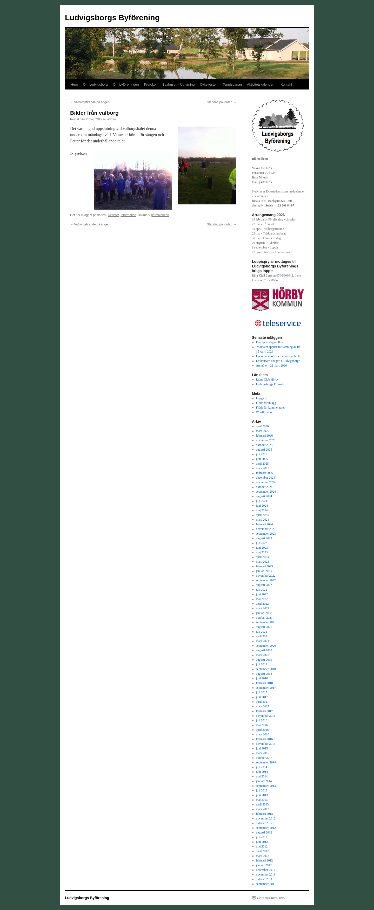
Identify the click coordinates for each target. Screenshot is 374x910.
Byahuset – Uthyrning (178, 84)
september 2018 (266, 669)
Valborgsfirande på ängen (90, 102)
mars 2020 (262, 655)
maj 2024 (262, 510)
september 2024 (266, 491)
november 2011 (266, 874)
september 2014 (266, 762)
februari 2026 (264, 435)
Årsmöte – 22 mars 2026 (271, 365)
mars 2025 (262, 468)
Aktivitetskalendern (261, 84)
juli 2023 (261, 543)
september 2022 (266, 580)
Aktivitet (113, 215)
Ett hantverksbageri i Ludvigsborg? (278, 361)
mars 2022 (262, 608)
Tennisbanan (232, 84)
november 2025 (266, 440)
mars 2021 (262, 641)
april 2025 (262, 463)
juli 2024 (261, 501)
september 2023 (266, 533)
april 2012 (262, 851)
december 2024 (265, 477)
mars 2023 (262, 561)
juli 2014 (261, 767)
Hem (74, 84)
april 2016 (262, 730)
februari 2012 (264, 860)
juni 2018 (262, 678)
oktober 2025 (264, 445)
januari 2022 (264, 613)
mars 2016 (262, 734)
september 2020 (266, 645)
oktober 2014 (264, 758)
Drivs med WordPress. (271, 898)
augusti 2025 (264, 449)
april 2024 (262, 515)
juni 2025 (262, 459)
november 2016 (266, 716)
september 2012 (266, 828)
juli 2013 (261, 790)
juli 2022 (261, 589)
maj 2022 (262, 599)
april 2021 (262, 636)
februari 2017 (264, 711)
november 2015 (266, 744)
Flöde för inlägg (266, 403)
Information (128, 215)
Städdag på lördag (221, 102)
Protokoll (150, 84)
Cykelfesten (208, 84)
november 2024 (266, 482)
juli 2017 (261, 692)
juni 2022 (262, 594)
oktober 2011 (264, 879)
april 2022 (262, 603)
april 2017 (262, 702)
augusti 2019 (264, 659)
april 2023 (262, 557)
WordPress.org (265, 412)
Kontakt (286, 84)
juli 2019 (261, 664)
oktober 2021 (264, 617)
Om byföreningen (126, 84)
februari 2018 (264, 683)
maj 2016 (262, 725)
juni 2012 (262, 842)
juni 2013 (262, 795)
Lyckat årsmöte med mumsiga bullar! (279, 356)
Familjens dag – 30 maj (270, 342)
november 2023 (266, 529)
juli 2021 (261, 631)
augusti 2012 (264, 832)
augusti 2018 (264, 673)
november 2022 (266, 575)
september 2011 (266, 884)
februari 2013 (264, 814)
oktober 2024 (264, 487)
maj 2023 (262, 552)
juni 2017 (262, 697)
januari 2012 (264, 865)
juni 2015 (262, 748)
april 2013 (262, 804)
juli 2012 (261, 837)
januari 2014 (264, 781)
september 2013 (266, 786)
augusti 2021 (264, 627)
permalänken (160, 215)
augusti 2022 (264, 585)
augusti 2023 (264, 538)
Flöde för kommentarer (270, 407)
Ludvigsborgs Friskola (270, 384)
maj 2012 (262, 846)
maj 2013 (262, 800)
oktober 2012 (264, 823)
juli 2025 (261, 454)
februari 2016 (264, 739)
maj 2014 (262, 776)
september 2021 (266, 622)
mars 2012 (262, 856)
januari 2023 (264, 571)
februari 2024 (264, 524)
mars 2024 (262, 519)
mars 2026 (262, 431)
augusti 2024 (264, 496)
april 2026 (262, 426)
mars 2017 (262, 706)
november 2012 (266, 818)
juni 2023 (262, 547)
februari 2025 (264, 473)
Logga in (261, 398)
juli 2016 (261, 720)
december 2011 (265, 870)
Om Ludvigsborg (95, 84)
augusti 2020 (264, 650)
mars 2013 (262, 809)
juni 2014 (262, 772)
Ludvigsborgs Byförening (112, 17)
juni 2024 (262, 505)
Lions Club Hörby (267, 379)
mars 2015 (262, 753)
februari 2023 (264, 566)
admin (111, 119)
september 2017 (266, 688)
